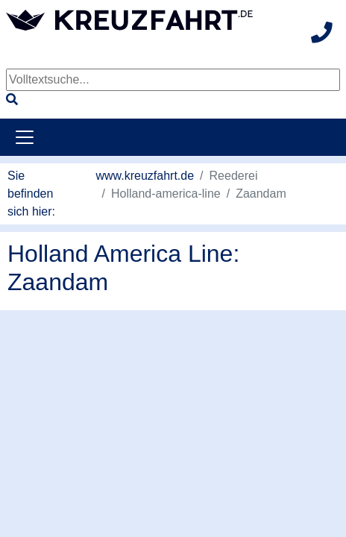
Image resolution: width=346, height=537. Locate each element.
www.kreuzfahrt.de (145, 175)
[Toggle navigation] (24, 137)
